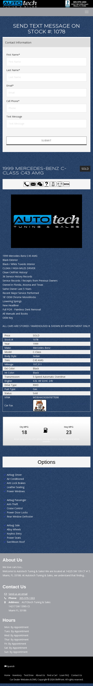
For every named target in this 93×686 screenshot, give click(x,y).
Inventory (17, 675)
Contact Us (76, 675)
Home (7, 675)
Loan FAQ (64, 675)
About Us (40, 675)
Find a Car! (52, 675)
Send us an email (18, 594)
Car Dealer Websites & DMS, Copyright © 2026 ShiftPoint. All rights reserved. (46, 679)
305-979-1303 (27, 598)
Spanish (11, 666)
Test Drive (29, 675)
